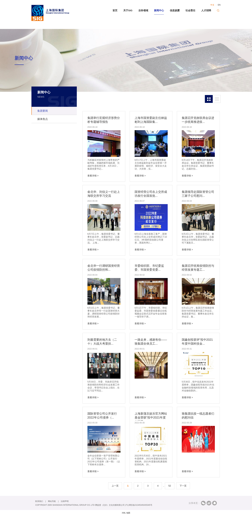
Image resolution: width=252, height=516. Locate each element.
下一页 (183, 485)
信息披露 (175, 10)
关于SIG (127, 10)
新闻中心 (159, 10)
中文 (212, 5)
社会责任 (190, 10)
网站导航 (52, 501)
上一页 (115, 485)
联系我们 (39, 501)
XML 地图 (126, 513)
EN (219, 5)
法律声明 (65, 501)
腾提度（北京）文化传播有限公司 (110, 505)
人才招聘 (206, 10)
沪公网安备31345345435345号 (138, 505)
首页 (114, 10)
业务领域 (143, 10)
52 (169, 485)
